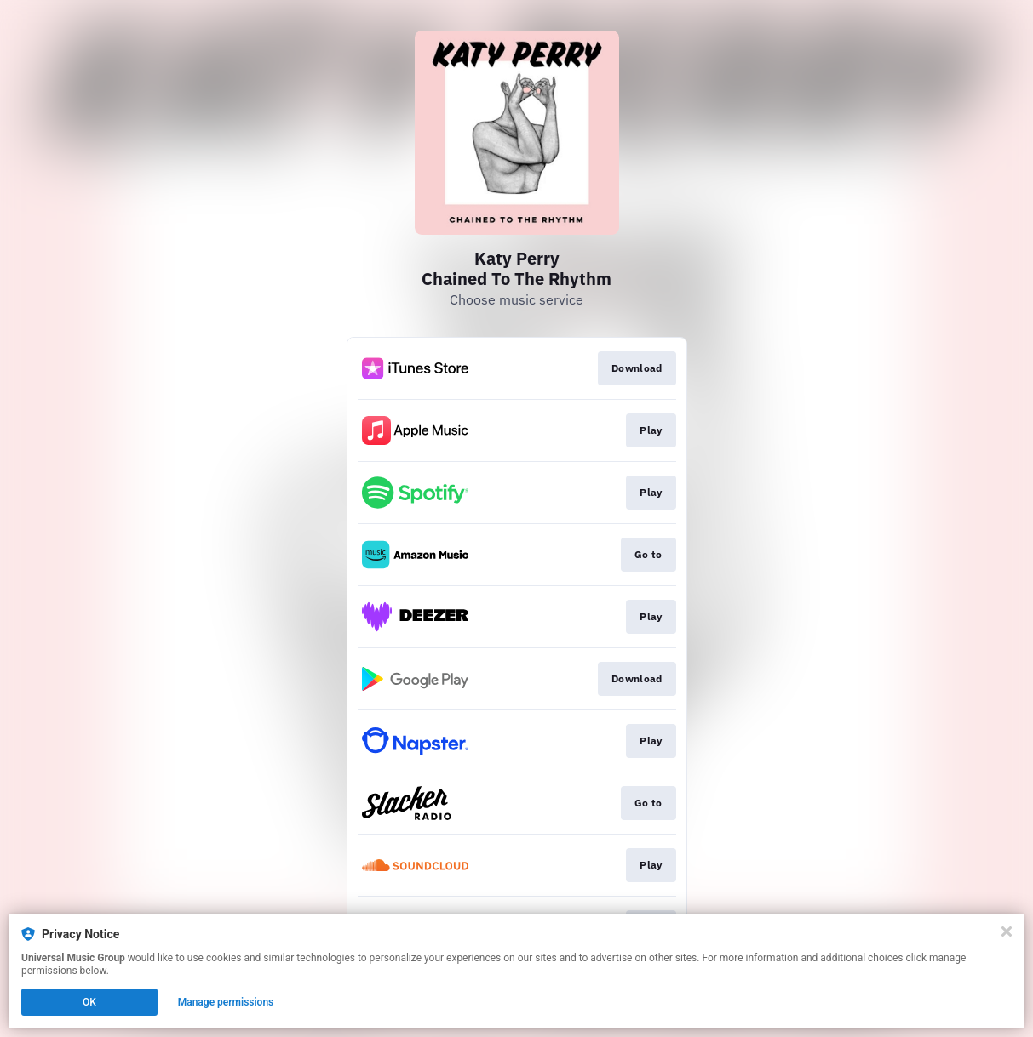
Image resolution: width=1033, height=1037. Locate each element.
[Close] (1006, 931)
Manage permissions (226, 1002)
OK (89, 1002)
